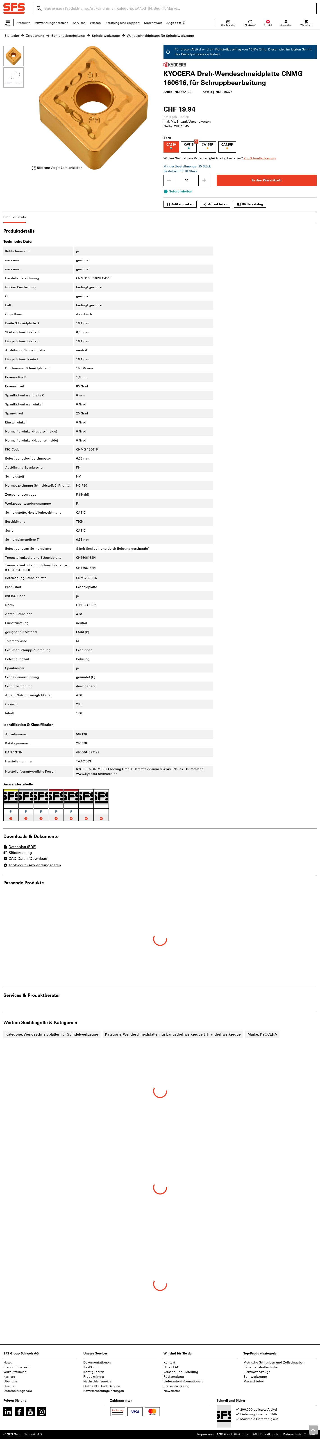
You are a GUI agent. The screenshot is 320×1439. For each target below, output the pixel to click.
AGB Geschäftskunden (233, 1434)
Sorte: (167, 138)
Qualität (9, 1386)
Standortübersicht (17, 1367)
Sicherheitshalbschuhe (260, 1367)
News (7, 1362)
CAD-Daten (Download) (25, 858)
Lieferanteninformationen (183, 1381)
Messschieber (253, 1381)
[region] (16, 109)
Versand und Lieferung (180, 1372)
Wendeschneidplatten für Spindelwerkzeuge (160, 36)
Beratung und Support (122, 23)
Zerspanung (35, 36)
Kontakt (169, 1362)
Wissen (95, 23)
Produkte (23, 23)
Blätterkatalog (250, 204)
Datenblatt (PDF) (19, 847)
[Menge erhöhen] (204, 180)
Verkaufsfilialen (15, 1372)
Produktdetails (14, 217)
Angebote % (175, 23)
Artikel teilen (215, 204)
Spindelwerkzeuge (106, 36)
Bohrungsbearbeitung (68, 36)
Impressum (205, 1434)
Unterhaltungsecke (17, 1391)
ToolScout (91, 1367)
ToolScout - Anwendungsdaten (32, 865)
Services (79, 23)
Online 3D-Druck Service (101, 1386)
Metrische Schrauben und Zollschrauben (274, 1362)
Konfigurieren (93, 1372)
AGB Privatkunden (267, 1434)
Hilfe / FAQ (171, 1367)
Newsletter (171, 1391)
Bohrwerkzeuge (255, 1377)
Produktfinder (93, 1377)
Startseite (12, 36)
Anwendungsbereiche (51, 23)
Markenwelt (153, 23)
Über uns (10, 1381)
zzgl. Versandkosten (196, 122)
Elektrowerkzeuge (256, 1372)
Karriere (9, 1377)
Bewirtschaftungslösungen (103, 1391)
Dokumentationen (97, 1362)
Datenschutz (292, 1434)
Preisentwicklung (176, 1386)
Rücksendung (173, 1377)
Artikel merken (180, 204)
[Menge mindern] (169, 180)
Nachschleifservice (97, 1381)
